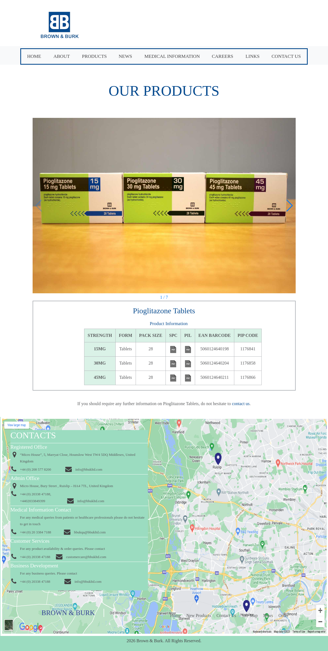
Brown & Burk (68, 612)
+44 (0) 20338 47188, (35, 494)
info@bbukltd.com (88, 469)
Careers (222, 56)
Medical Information (172, 56)
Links (252, 56)
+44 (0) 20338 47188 (35, 557)
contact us (240, 403)
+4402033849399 (32, 501)
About (61, 56)
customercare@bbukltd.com (86, 557)
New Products (198, 615)
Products (94, 56)
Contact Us (286, 56)
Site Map (250, 615)
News (125, 56)
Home (34, 56)
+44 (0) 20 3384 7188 (35, 532)
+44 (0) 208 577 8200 (35, 469)
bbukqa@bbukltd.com (90, 532)
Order (283, 615)
